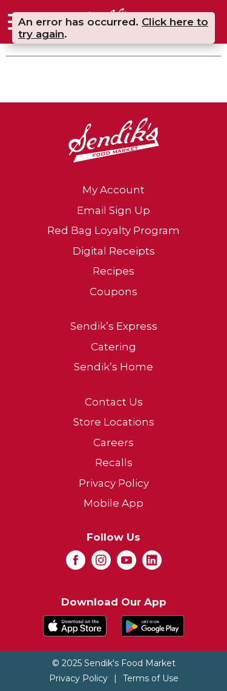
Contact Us (114, 402)
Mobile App (113, 503)
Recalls (114, 462)
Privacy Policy (114, 483)
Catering (113, 347)
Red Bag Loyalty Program (113, 230)
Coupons (113, 291)
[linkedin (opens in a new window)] (152, 564)
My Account (113, 190)
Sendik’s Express (113, 326)
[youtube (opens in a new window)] (126, 564)
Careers (113, 442)
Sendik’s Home (113, 367)
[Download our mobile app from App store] (75, 625)
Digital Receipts (114, 251)
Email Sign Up (113, 210)
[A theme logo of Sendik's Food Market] (113, 139)
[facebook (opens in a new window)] (75, 564)
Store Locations (113, 422)
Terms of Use (151, 678)
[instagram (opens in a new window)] (101, 564)
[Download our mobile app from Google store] (153, 625)
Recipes (113, 271)
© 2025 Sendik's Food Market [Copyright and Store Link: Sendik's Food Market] (114, 663)
